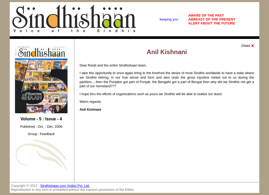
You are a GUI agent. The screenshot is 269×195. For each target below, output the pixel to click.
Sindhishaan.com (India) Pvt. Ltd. (65, 186)
